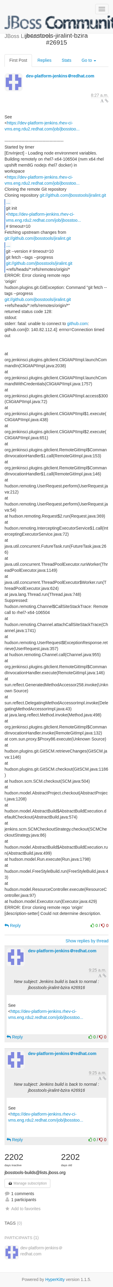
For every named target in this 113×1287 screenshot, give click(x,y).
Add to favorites (22, 1208)
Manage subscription (27, 1183)
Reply (13, 925)
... (8, 202)
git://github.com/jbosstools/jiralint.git (73, 195)
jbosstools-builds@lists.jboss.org (35, 1172)
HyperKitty (55, 1279)
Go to (89, 60)
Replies (44, 60)
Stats (66, 60)
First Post (18, 60)
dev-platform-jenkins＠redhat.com (60, 76)
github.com (77, 323)
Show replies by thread (87, 940)
